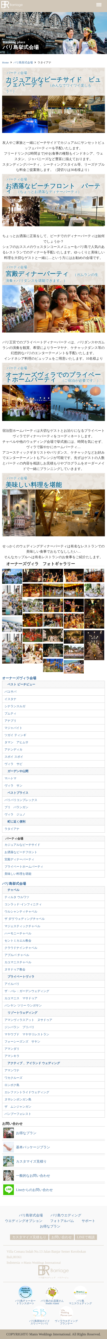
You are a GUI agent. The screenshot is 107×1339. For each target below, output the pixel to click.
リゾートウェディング (22, 1012)
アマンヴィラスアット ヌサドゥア (28, 1020)
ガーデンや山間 (17, 771)
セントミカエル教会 (17, 940)
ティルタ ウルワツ (16, 897)
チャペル (13, 890)
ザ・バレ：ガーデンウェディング (26, 991)
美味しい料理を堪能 (17, 873)
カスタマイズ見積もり (29, 1237)
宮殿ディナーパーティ (19, 859)
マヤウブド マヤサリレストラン (26, 1034)
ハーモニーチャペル (17, 933)
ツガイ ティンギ (15, 735)
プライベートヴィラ (20, 976)
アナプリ (10, 720)
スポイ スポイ (13, 756)
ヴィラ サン (13, 785)
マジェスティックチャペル (22, 926)
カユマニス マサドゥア (20, 998)
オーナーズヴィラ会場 (19, 678)
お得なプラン (50, 1226)
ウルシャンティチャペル (20, 911)
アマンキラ (11, 1056)
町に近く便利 (16, 821)
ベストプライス (17, 792)
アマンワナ (11, 1070)
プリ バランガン (16, 807)
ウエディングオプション (23, 1221)
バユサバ (10, 691)
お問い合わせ (61, 1237)
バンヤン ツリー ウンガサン (23, 1005)
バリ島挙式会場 (23, 62)
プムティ (10, 713)
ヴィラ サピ (13, 764)
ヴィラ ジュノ (14, 814)
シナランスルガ (14, 706)
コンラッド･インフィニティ (23, 904)
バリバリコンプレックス (20, 800)
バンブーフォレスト (17, 1113)
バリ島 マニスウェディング (80, 1295)
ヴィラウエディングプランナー (66, 1315)
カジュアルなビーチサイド (22, 844)
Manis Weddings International (42, 1262)
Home (5, 62)
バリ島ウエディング (66, 1215)
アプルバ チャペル (16, 955)
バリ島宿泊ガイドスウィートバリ (39, 1315)
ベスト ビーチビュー (21, 684)
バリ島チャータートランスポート (25, 1295)
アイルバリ (11, 983)
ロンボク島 (11, 1085)
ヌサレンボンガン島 (17, 1099)
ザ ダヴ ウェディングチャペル (24, 918)
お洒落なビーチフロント (20, 852)
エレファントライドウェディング (26, 1092)
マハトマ (10, 778)
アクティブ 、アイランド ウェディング (33, 1063)
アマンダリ (11, 1048)
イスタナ (10, 699)
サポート (88, 1221)
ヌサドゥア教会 (14, 969)
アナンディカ (13, 749)
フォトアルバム (62, 1221)
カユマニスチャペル (17, 962)
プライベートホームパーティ (23, 866)
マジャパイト (13, 728)
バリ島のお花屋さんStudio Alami (52, 1295)
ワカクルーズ (13, 1077)
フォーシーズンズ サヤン (22, 1041)
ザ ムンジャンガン (17, 1106)
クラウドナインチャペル (20, 947)
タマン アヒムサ (16, 742)
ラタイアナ (11, 828)
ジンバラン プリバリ (19, 1027)
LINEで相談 (86, 1237)
